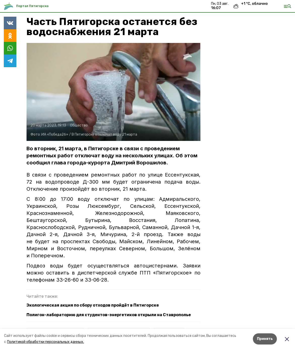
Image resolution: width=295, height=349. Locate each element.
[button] (113, 92)
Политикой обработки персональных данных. (45, 342)
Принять (265, 339)
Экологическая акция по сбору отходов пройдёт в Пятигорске (92, 305)
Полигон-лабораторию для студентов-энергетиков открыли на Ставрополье (108, 314)
